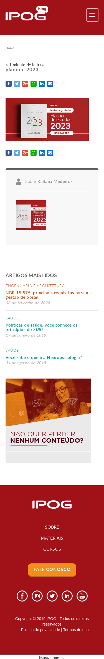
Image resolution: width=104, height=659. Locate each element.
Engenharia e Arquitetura (35, 285)
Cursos (52, 549)
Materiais (52, 537)
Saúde (12, 318)
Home (10, 48)
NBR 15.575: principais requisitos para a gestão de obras (47, 295)
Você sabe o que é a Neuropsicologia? (44, 357)
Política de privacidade (40, 630)
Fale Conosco (52, 569)
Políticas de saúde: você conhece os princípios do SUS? (42, 327)
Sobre (52, 526)
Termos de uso (76, 630)
